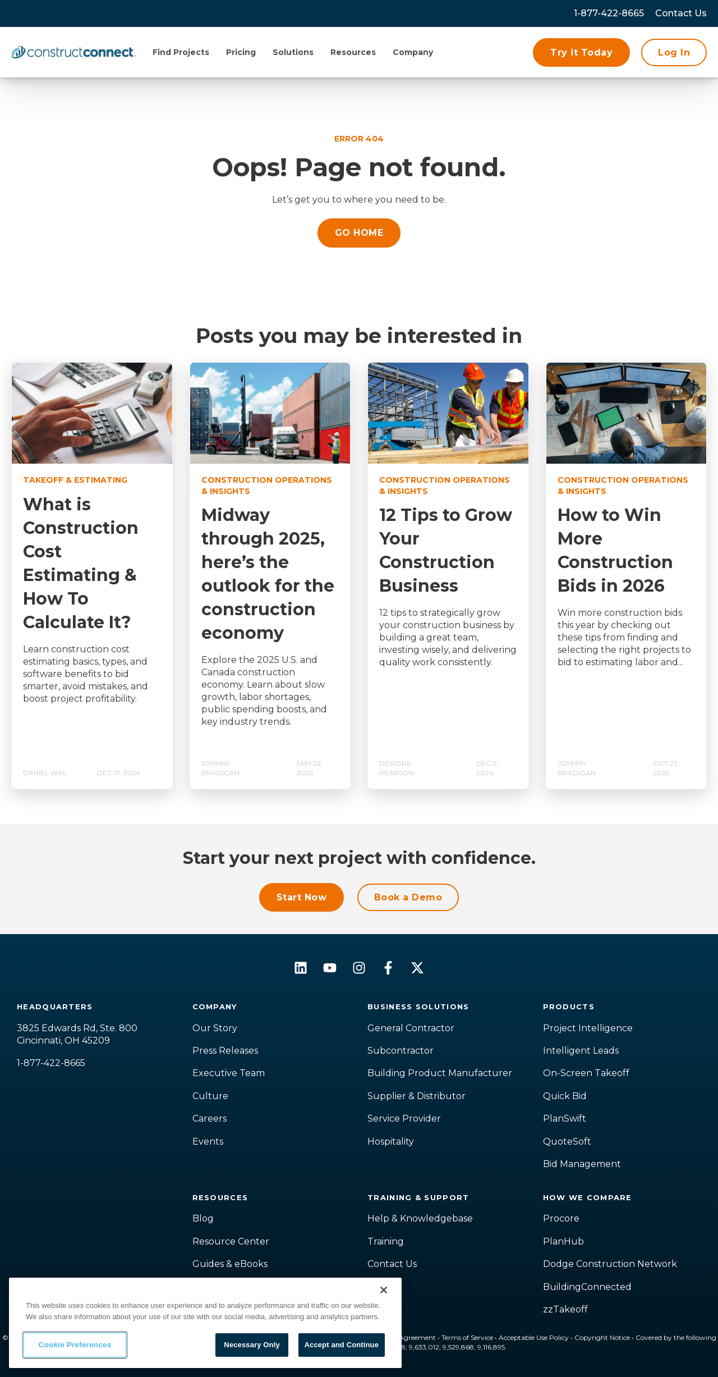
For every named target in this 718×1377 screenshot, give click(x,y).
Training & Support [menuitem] (418, 1197)
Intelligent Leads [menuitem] (581, 1050)
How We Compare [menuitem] (587, 1197)
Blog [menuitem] (203, 1218)
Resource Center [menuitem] (230, 1241)
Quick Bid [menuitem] (565, 1096)
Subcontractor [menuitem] (400, 1050)
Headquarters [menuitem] (55, 1006)
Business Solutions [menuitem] (418, 1006)
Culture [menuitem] (210, 1096)
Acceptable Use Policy (534, 1337)
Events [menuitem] (207, 1141)
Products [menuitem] (569, 1006)
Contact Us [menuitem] (392, 1264)
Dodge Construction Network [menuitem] (610, 1264)
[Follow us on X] (417, 968)
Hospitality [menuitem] (390, 1141)
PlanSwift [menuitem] (564, 1118)
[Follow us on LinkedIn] (300, 968)
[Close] (383, 1290)
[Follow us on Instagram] (359, 968)
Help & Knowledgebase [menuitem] (420, 1218)
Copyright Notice (602, 1337)
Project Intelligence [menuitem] (588, 1028)
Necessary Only (251, 1345)
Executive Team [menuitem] (228, 1073)
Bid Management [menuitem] (582, 1164)
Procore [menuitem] (561, 1218)
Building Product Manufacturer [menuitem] (439, 1073)
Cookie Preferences (75, 1345)
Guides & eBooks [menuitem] (230, 1264)
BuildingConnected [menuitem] (587, 1287)
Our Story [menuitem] (214, 1028)
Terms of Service (467, 1337)
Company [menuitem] (214, 1006)
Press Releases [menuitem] (225, 1050)
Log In (674, 52)
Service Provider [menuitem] (404, 1118)
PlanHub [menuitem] (563, 1241)
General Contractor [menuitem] (410, 1028)
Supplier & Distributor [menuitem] (416, 1096)
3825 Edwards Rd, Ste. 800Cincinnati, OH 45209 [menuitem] (77, 1034)
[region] (205, 1323)
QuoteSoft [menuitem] (567, 1141)
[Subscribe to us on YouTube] (330, 968)
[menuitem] (681, 13)
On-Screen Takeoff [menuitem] (586, 1073)
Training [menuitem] (385, 1241)
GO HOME (359, 232)
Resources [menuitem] (220, 1197)
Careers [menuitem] (209, 1118)
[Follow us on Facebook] (388, 968)
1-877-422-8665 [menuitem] (609, 13)
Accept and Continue (342, 1345)
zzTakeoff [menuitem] (565, 1309)
